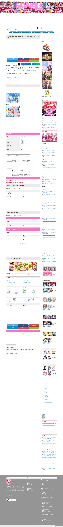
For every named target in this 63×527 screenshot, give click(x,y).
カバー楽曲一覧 (25, 305)
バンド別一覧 (45, 391)
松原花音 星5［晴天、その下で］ (11, 77)
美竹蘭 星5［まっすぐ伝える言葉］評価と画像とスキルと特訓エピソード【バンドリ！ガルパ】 (49, 457)
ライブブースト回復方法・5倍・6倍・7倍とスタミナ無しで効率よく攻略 (49, 200)
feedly (34, 60)
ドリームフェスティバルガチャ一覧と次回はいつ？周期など (49, 153)
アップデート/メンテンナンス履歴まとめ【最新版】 (49, 122)
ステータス (10, 78)
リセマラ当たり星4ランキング (10, 274)
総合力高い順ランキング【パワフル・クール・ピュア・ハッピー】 (49, 162)
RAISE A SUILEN (47, 399)
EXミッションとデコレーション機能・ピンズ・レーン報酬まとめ (49, 192)
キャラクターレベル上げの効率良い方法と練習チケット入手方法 (49, 203)
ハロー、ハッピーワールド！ (16, 56)
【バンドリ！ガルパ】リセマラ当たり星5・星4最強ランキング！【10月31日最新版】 (49, 438)
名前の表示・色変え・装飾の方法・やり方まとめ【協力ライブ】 (49, 256)
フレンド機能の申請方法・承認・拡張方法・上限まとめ (49, 242)
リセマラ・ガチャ (30, 484)
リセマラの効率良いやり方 (21, 274)
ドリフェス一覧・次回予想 (28, 300)
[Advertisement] (31, 19)
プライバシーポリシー (10, 29)
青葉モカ (44, 492)
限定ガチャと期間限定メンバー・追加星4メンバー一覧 (49, 156)
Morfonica (46, 393)
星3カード (16, 287)
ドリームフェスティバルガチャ (12, 68)
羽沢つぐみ (44, 493)
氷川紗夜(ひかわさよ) (46, 509)
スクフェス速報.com (9, 495)
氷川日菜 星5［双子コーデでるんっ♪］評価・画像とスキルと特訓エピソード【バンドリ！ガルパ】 (49, 460)
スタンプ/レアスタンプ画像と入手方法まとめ (49, 183)
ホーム (29, 479)
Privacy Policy (24, 349)
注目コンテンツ (42, 32)
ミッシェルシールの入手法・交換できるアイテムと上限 (49, 230)
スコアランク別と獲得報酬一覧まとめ (48, 181)
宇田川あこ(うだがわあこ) (46, 511)
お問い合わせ (16, 29)
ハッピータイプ (33, 292)
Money (35, 32)
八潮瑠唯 (48, 359)
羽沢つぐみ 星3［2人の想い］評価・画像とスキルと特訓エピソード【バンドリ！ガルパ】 (49, 449)
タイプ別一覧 (45, 384)
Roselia (45, 400)
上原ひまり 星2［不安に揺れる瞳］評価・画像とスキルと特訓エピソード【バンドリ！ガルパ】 (49, 446)
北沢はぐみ (44, 519)
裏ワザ (44, 418)
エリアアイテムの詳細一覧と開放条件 (27, 280)
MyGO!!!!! (46, 395)
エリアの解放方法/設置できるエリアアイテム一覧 (49, 179)
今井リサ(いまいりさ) (46, 510)
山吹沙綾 (44, 485)
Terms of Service (29, 349)
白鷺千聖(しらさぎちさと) (46, 502)
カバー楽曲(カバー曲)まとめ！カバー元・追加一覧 (49, 167)
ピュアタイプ (24, 292)
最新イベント (45, 416)
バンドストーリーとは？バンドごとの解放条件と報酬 (49, 177)
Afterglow (46, 392)
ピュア (45, 389)
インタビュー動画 (27, 32)
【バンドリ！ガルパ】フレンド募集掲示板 (48, 423)
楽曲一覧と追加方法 (9, 305)
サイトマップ (55, 0)
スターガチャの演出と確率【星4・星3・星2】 (49, 150)
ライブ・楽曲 (29, 488)
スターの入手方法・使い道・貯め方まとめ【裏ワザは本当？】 (49, 206)
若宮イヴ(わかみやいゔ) (46, 504)
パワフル (46, 388)
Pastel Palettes (46, 396)
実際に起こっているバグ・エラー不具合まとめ (49, 120)
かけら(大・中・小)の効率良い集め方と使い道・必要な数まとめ (49, 197)
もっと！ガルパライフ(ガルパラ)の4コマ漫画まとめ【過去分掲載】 (49, 250)
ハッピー (46, 386)
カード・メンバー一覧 (46, 383)
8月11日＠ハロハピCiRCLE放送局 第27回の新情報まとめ (49, 125)
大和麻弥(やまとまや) (46, 503)
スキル (9, 79)
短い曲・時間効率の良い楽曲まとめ (27, 282)
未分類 (44, 417)
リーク (44, 414)
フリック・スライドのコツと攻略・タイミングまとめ (49, 224)
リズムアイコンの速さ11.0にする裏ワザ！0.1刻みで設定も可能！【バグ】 (49, 261)
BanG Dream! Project (16, 352)
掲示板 (44, 415)
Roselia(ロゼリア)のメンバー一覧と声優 (47, 506)
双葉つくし (44, 359)
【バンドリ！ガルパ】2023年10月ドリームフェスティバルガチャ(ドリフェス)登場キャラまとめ (49, 443)
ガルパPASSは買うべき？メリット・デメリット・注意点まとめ (49, 189)
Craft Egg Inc (21, 352)
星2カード (24, 287)
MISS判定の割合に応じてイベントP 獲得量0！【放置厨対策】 (49, 237)
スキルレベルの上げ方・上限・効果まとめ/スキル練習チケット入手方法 (49, 233)
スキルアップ (20, 32)
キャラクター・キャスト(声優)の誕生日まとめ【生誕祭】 (49, 253)
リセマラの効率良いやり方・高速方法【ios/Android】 (48, 148)
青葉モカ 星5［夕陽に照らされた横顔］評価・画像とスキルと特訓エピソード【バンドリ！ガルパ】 (49, 455)
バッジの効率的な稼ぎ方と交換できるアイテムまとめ (49, 195)
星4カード (8, 287)
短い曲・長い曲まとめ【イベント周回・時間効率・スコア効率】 (49, 171)
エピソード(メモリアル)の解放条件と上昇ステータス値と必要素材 (49, 219)
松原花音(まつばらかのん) (23, 136)
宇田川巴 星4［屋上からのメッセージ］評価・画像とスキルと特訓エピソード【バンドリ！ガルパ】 (49, 452)
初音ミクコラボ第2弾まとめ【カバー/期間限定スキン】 (49, 128)
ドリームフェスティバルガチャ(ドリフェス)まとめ (13, 293)
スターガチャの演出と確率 (32, 274)
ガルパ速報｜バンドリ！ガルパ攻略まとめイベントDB (23, 267)
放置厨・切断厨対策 (9, 280)
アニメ (29, 482)
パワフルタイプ (8, 292)
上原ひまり (44, 494)
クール (11, 56)
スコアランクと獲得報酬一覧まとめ (11, 282)
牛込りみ (44, 484)
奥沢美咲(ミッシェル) (46, 521)
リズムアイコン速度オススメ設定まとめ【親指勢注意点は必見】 (49, 227)
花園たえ (44, 483)
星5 (21, 56)
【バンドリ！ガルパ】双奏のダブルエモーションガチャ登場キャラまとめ (49, 441)
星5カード (22, 139)
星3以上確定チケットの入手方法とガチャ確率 (49, 235)
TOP (13, 32)
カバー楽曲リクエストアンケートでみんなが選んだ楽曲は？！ (49, 259)
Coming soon (50, 32)
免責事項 (29, 489)
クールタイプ (16, 292)
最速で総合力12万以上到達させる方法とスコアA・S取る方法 (49, 165)
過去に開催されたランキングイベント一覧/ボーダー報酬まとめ (49, 174)
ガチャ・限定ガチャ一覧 (11, 300)
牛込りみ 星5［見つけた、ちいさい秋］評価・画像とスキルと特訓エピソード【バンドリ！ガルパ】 (49, 463)
